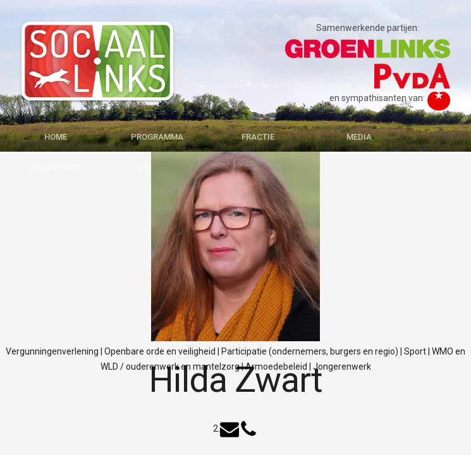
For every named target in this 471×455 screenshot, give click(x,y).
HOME (55, 137)
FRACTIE (258, 137)
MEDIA (359, 137)
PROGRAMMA (157, 137)
